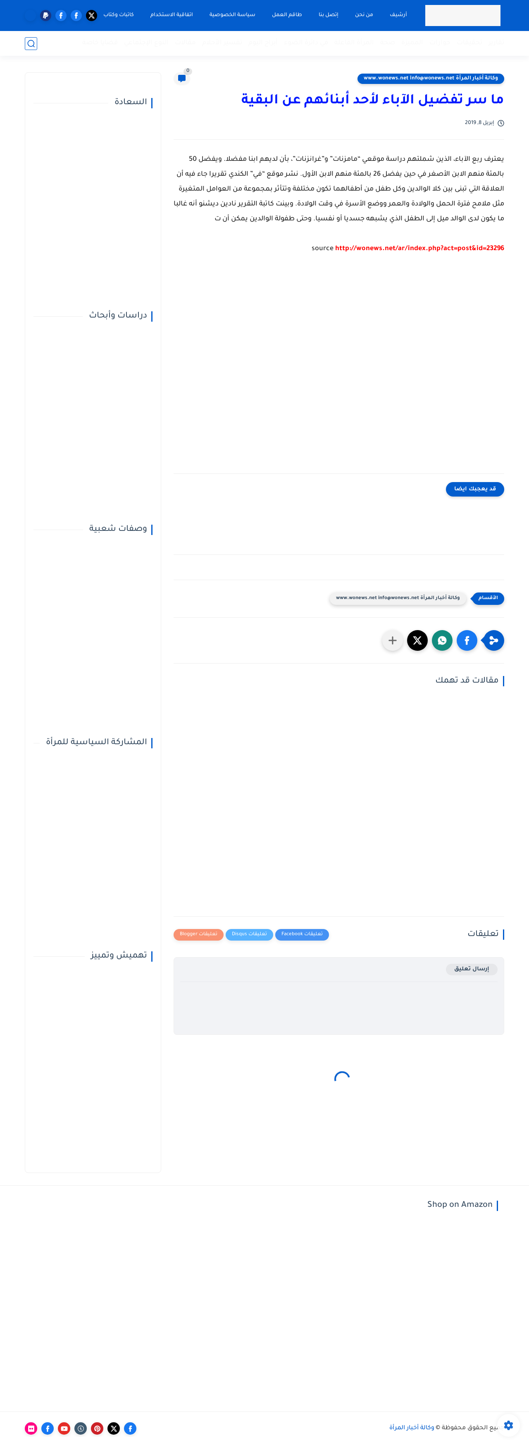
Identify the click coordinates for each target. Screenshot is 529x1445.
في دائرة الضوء (306, 43)
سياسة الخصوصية (232, 15)
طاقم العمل (287, 15)
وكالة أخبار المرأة (411, 1428)
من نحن (364, 15)
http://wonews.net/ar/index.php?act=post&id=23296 (419, 249)
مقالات (185, 43)
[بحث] (31, 43)
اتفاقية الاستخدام (171, 15)
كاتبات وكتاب (118, 15)
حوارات (439, 43)
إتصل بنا (328, 15)
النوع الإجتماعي (146, 43)
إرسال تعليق (471, 969)
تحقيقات (469, 43)
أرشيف (398, 15)
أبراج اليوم (263, 43)
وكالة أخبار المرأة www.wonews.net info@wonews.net (431, 78)
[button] (467, 640)
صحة (387, 43)
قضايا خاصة (100, 43)
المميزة (412, 43)
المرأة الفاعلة (354, 43)
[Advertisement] (339, 370)
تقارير (496, 43)
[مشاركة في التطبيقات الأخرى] (392, 640)
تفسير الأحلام (222, 43)
